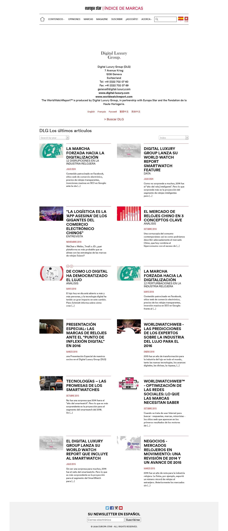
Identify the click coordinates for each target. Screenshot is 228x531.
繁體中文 (124, 111)
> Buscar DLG (114, 119)
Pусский (113, 111)
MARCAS (88, 19)
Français (102, 111)
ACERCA (146, 19)
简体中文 (135, 111)
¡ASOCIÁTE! (132, 19)
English (91, 111)
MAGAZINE (102, 19)
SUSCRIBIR (116, 19)
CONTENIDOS (56, 19)
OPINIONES (74, 19)
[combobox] (54, 138)
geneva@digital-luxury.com (114, 89)
